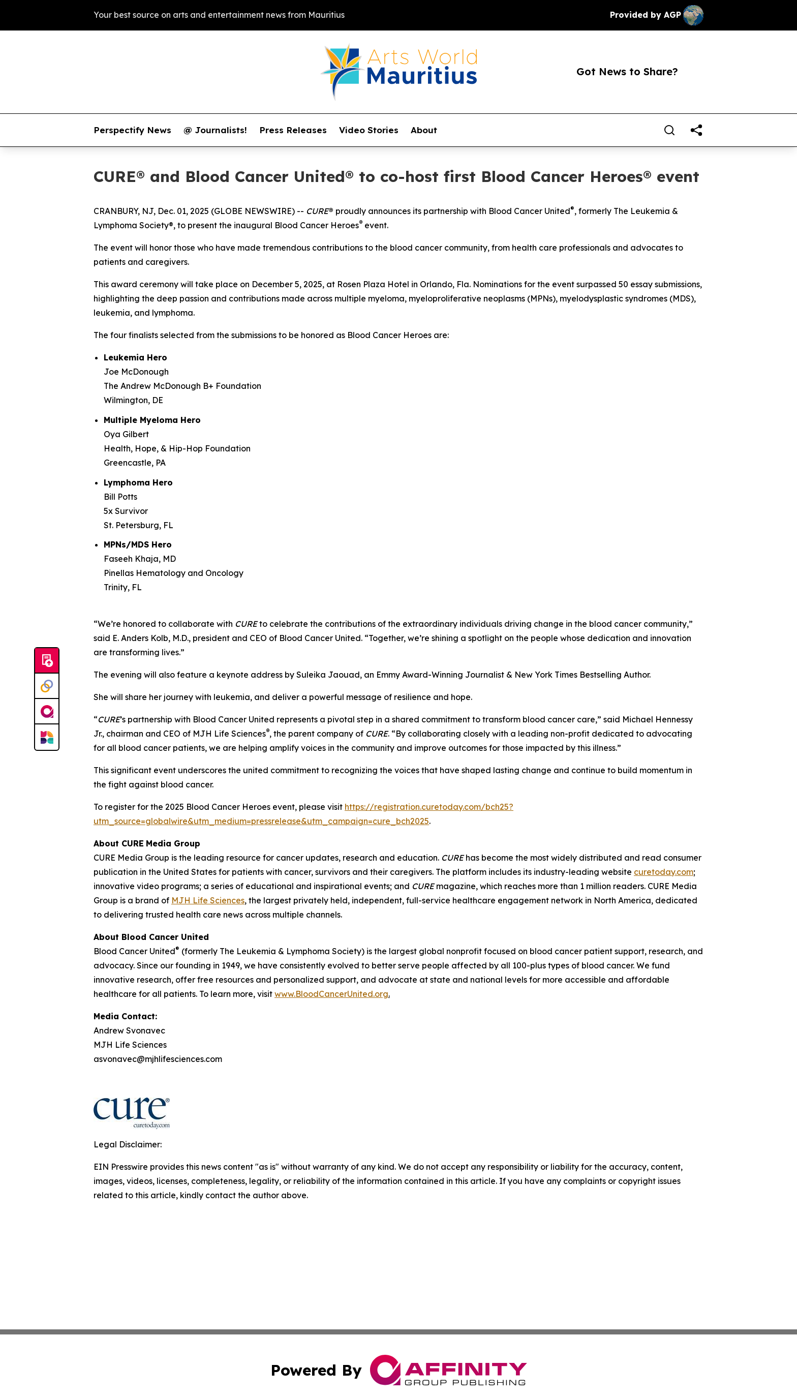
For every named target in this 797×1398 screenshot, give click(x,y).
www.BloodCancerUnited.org (331, 994)
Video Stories (368, 130)
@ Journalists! (215, 130)
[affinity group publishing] (46, 711)
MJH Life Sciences (207, 900)
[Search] (669, 130)
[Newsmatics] (46, 737)
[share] (696, 130)
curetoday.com (663, 872)
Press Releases (293, 130)
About (424, 130)
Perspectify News (132, 130)
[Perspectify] (46, 686)
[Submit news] (46, 661)
